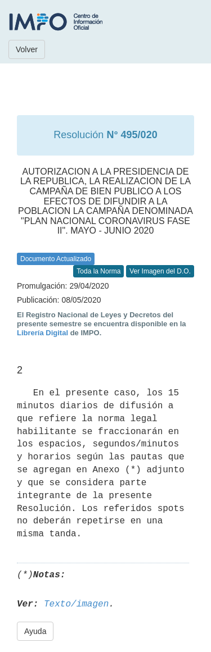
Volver (27, 49)
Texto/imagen (76, 604)
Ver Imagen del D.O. (160, 271)
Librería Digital (42, 333)
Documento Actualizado (55, 259)
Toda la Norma (98, 271)
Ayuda (35, 631)
